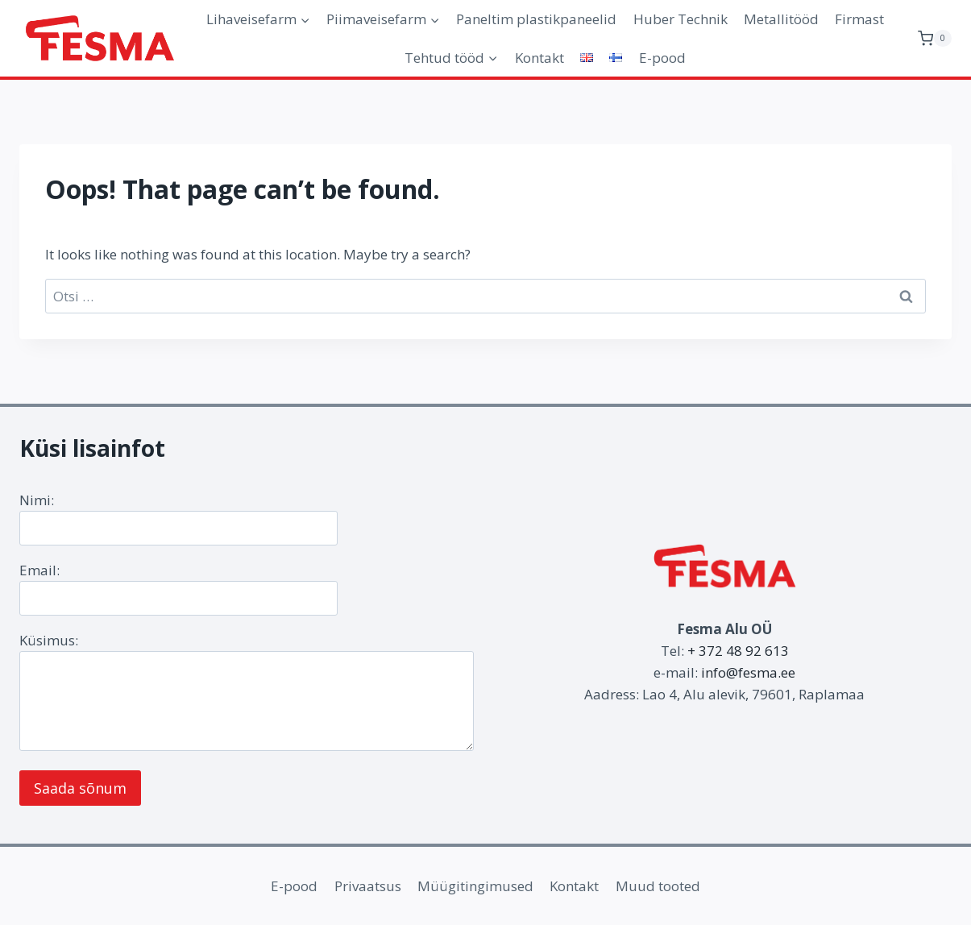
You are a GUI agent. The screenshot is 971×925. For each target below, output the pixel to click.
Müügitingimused (475, 886)
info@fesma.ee (748, 672)
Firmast (859, 19)
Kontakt (539, 57)
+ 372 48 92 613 (738, 650)
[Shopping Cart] (935, 38)
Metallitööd (781, 19)
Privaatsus (367, 886)
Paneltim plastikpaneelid (536, 19)
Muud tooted (658, 886)
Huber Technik (680, 19)
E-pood (662, 57)
